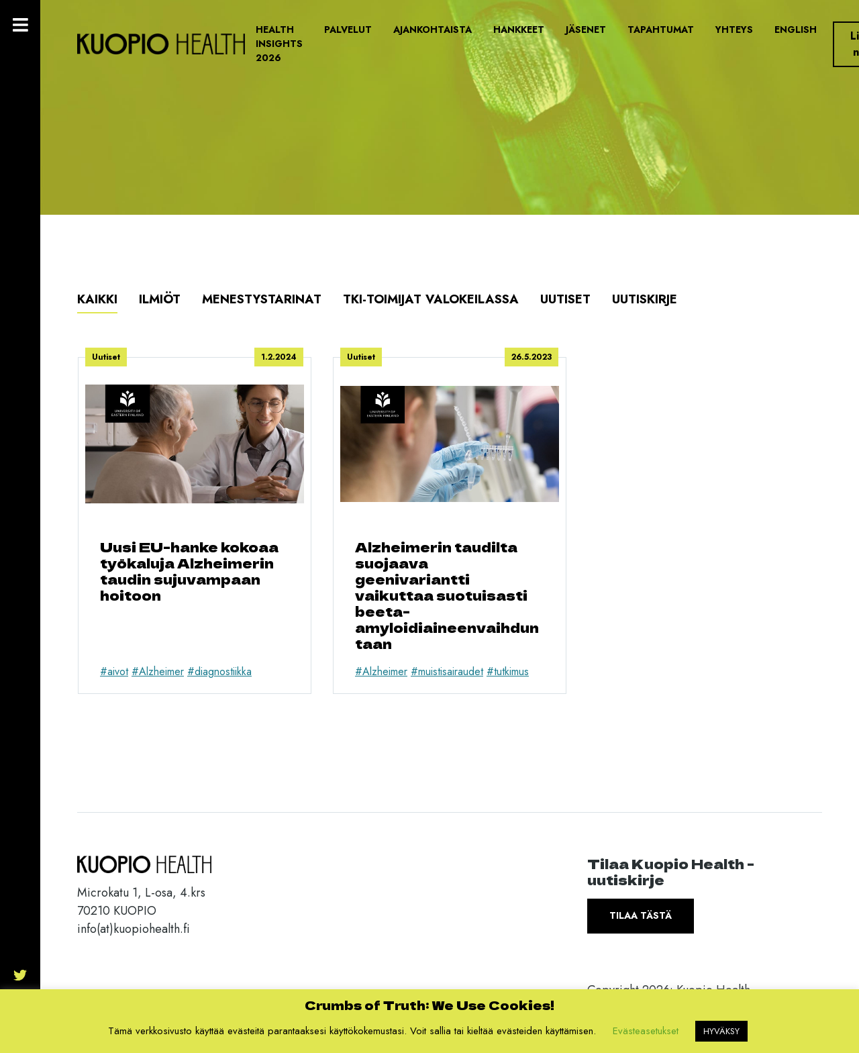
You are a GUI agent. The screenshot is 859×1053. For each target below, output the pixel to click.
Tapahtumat (660, 29)
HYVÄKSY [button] (721, 1031)
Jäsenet (586, 29)
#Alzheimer (158, 671)
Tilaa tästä (640, 915)
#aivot (114, 671)
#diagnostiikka (219, 671)
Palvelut (348, 29)
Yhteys (734, 29)
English (795, 29)
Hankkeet (518, 29)
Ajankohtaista (432, 29)
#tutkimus (508, 671)
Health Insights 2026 (279, 43)
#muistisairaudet (447, 671)
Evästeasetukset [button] (645, 1030)
